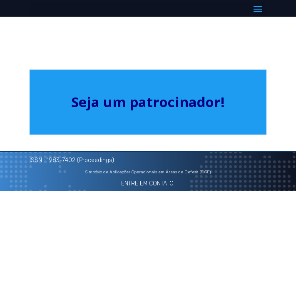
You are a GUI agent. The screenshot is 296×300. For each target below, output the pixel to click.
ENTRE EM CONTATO (147, 183)
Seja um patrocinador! (148, 101)
